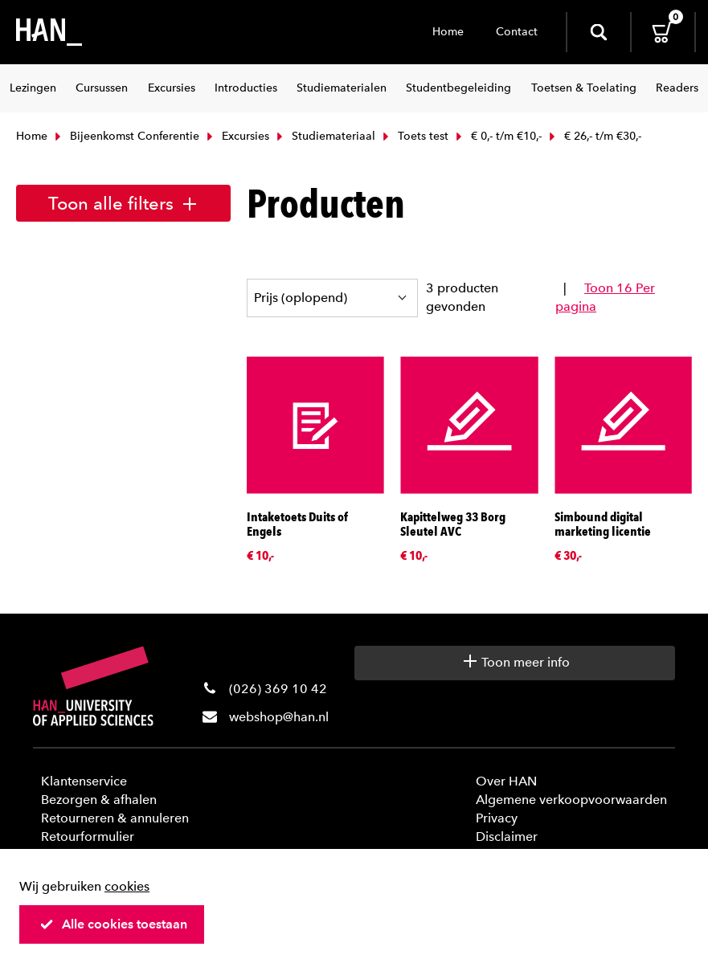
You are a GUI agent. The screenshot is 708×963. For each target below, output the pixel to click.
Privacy (497, 818)
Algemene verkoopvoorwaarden (571, 799)
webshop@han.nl (279, 716)
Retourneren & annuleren (115, 818)
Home (448, 32)
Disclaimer (507, 836)
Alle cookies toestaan (113, 924)
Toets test (413, 136)
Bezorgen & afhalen (99, 799)
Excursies (236, 136)
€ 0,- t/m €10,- (497, 136)
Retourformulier (87, 836)
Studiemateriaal (324, 136)
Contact (517, 32)
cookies (126, 886)
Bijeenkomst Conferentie (125, 136)
